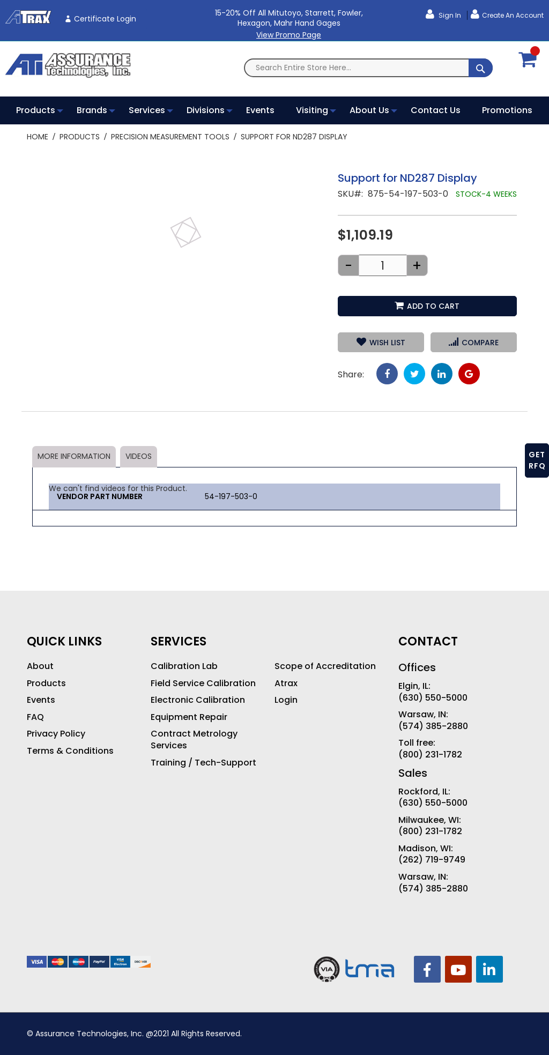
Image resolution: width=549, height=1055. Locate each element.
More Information (74, 456)
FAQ (35, 717)
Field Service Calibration (203, 683)
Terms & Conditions (70, 751)
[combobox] (368, 67)
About (40, 666)
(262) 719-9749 (431, 860)
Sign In (449, 15)
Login (286, 700)
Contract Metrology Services (194, 739)
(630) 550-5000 (433, 698)
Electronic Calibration (198, 700)
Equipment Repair (189, 717)
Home (37, 136)
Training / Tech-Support (203, 763)
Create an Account (513, 15)
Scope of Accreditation (325, 666)
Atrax (286, 683)
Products (80, 136)
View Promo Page (288, 34)
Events (41, 700)
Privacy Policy (56, 734)
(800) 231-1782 (430, 755)
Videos (138, 456)
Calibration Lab (184, 666)
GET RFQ (537, 460)
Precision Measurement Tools (170, 136)
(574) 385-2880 (433, 726)
